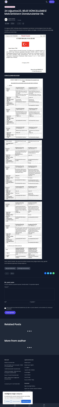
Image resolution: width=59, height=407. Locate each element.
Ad (5, 302)
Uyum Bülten (27, 375)
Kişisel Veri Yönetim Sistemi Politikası (33, 388)
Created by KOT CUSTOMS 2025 (12, 384)
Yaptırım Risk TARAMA (29, 370)
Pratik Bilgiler (27, 372)
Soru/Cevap (27, 377)
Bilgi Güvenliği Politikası (29, 386)
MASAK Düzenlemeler (9, 362)
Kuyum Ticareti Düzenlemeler (11, 375)
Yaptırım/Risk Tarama (9, 6)
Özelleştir (7, 401)
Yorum (6, 287)
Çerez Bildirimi (27, 391)
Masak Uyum (27, 362)
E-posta (32, 302)
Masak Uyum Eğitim (29, 365)
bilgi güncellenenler (10, 268)
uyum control (11, 18)
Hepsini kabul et (26, 401)
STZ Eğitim (26, 367)
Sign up (51, 1)
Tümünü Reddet (16, 401)
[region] (18, 398)
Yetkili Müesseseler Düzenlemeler (12, 369)
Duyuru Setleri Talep (29, 379)
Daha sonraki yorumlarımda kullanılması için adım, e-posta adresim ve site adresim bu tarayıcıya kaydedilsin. (29, 308)
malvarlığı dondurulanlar (23, 268)
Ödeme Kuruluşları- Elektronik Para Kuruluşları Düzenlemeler (12, 372)
